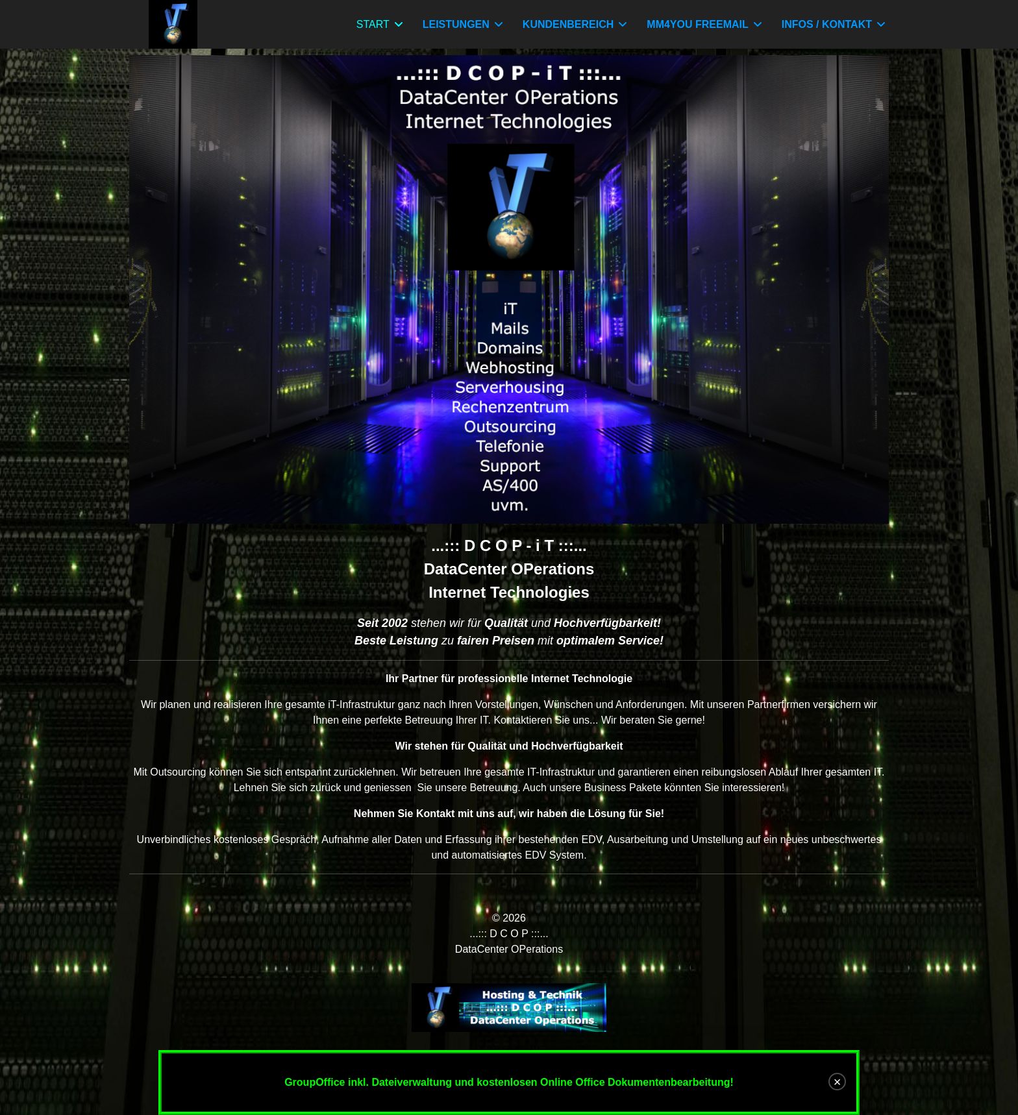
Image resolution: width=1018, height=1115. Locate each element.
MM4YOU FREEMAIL (697, 24)
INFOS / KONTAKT (827, 24)
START (373, 24)
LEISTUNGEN (456, 24)
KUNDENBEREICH (568, 24)
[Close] (837, 1081)
